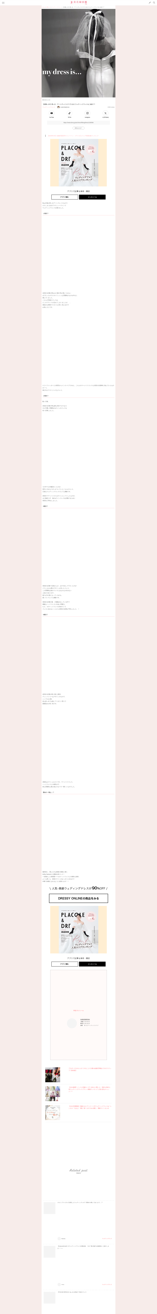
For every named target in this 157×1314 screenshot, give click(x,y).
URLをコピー (78, 128)
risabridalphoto (63, 107)
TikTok (69, 117)
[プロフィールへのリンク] (72, 1023)
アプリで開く (64, 197)
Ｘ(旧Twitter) (105, 117)
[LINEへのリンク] (150, 3)
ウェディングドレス (48, 107)
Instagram (87, 117)
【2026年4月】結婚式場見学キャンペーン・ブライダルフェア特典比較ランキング (72, 136)
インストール (92, 197)
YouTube (51, 117)
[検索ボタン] (154, 2)
